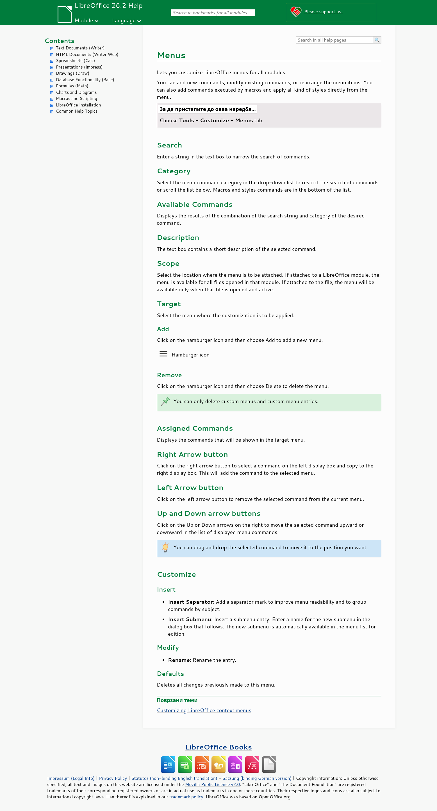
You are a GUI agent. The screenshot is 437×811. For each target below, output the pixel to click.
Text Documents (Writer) (80, 48)
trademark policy (186, 797)
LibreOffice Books (218, 747)
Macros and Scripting (76, 98)
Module (83, 20)
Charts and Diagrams (76, 92)
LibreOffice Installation (78, 105)
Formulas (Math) (72, 86)
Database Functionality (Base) (85, 80)
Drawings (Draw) (72, 73)
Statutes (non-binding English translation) (174, 778)
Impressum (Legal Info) (71, 778)
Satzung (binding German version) (257, 778)
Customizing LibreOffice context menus (204, 710)
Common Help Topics (76, 111)
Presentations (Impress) (79, 67)
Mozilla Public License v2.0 (212, 784)
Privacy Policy (113, 778)
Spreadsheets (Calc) (75, 60)
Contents (59, 40)
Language (124, 20)
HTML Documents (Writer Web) (87, 54)
